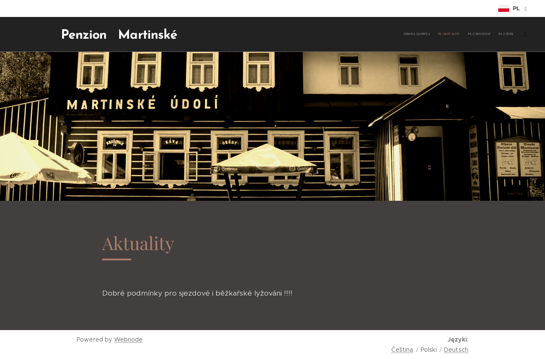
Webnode (128, 339)
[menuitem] (478, 34)
